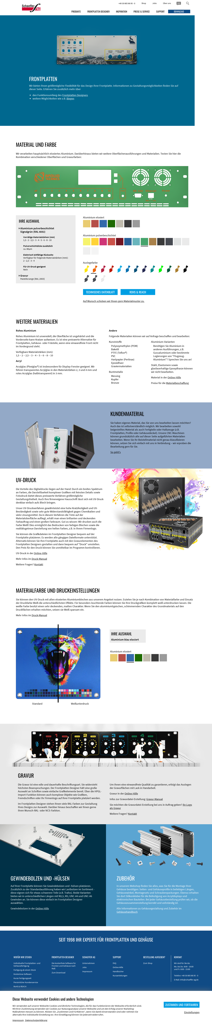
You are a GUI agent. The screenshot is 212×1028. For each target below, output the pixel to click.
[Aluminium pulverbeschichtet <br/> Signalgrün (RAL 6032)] (144, 241)
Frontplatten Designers (61, 98)
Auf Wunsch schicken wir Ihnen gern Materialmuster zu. (113, 301)
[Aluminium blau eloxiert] (103, 223)
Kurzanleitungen (120, 975)
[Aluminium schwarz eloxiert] (128, 223)
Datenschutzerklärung (36, 1020)
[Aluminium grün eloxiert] (111, 223)
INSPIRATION (121, 11)
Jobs (154, 3)
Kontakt (38, 564)
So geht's (115, 452)
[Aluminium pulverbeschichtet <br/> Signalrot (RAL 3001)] (111, 241)
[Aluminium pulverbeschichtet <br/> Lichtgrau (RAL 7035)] (185, 241)
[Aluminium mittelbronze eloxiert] (119, 223)
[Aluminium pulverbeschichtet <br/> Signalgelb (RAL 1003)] (95, 241)
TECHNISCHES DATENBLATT (100, 292)
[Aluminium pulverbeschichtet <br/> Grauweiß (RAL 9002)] (86, 251)
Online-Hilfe (174, 377)
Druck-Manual (39, 558)
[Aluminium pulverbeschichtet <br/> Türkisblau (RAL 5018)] (136, 241)
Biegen (57, 102)
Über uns (167, 3)
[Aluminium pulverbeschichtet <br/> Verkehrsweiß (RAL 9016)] (95, 251)
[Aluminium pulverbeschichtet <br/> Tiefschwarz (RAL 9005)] (161, 241)
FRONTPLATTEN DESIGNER (98, 11)
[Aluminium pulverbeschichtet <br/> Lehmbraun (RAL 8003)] (152, 241)
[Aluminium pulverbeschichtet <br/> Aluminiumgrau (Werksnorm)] (177, 241)
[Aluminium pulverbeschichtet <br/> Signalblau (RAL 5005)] (128, 241)
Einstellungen (191, 1012)
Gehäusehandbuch (127, 912)
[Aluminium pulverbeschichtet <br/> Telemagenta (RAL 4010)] (103, 241)
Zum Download (58, 972)
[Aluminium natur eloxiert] (136, 223)
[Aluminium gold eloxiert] (86, 223)
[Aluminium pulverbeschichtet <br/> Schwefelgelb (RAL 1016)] (86, 241)
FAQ (114, 963)
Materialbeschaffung (177, 383)
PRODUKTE (76, 11)
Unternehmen (88, 963)
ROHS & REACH (138, 292)
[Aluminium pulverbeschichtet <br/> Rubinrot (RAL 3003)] (119, 241)
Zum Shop (147, 963)
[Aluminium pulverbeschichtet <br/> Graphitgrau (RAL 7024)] (169, 241)
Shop (143, 3)
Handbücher (118, 971)
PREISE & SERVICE (142, 11)
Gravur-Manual (154, 799)
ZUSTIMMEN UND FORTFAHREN (181, 1005)
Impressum (87, 971)
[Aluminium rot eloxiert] (95, 223)
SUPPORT (160, 11)
